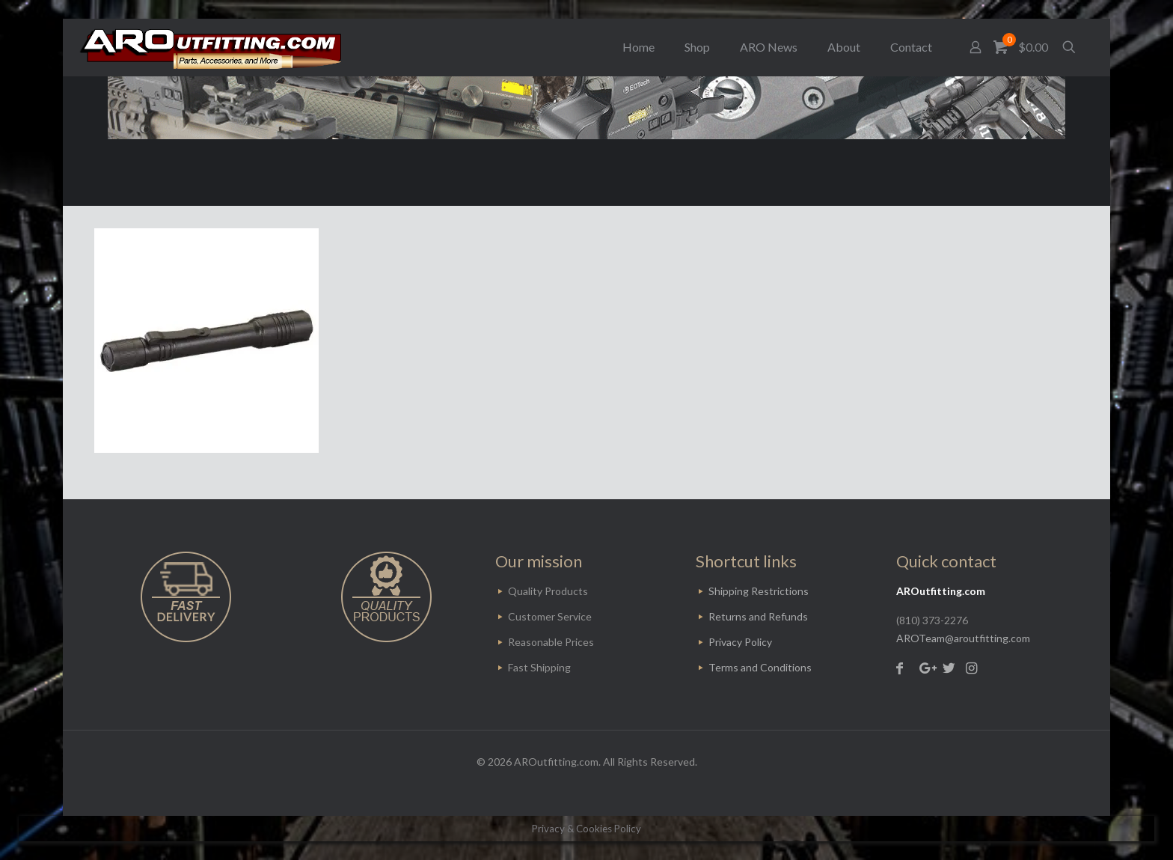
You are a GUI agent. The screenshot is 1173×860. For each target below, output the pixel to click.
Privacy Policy (740, 641)
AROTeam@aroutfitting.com (963, 638)
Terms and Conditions (760, 667)
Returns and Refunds (758, 616)
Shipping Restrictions (758, 591)
